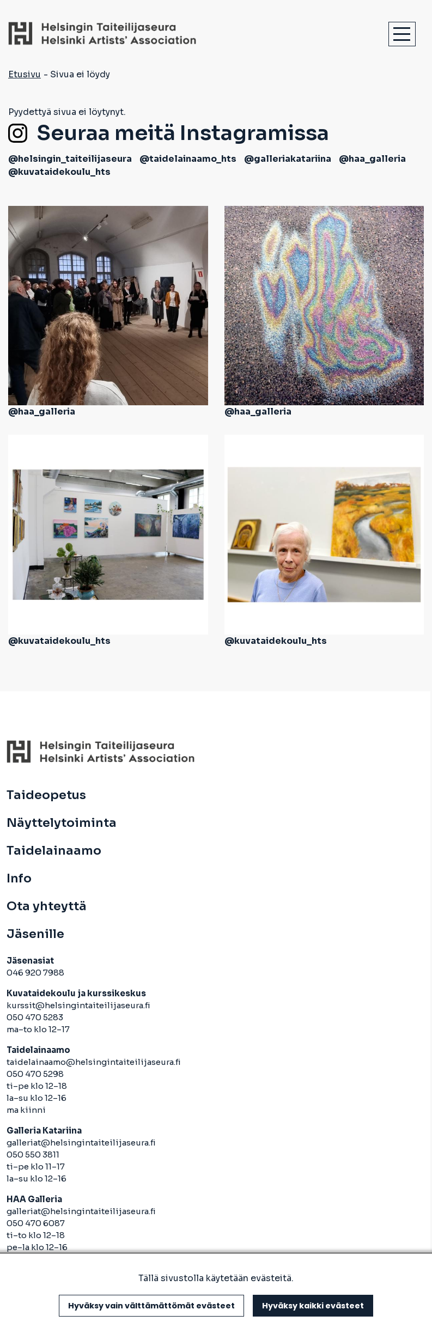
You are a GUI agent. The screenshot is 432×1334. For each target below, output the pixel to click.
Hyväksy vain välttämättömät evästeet (151, 1305)
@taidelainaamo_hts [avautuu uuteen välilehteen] (187, 159)
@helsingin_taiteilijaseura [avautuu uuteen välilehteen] (70, 159)
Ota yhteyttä (47, 906)
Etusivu (24, 74)
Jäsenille (35, 934)
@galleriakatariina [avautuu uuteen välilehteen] (287, 159)
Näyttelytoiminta (62, 823)
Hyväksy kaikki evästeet (313, 1305)
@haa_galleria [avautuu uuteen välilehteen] (372, 159)
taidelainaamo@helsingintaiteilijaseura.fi (94, 1062)
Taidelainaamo (54, 851)
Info (19, 879)
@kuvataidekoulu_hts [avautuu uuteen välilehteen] (59, 172)
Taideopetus (46, 795)
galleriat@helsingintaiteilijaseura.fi (82, 1142)
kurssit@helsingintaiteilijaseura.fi (79, 1005)
